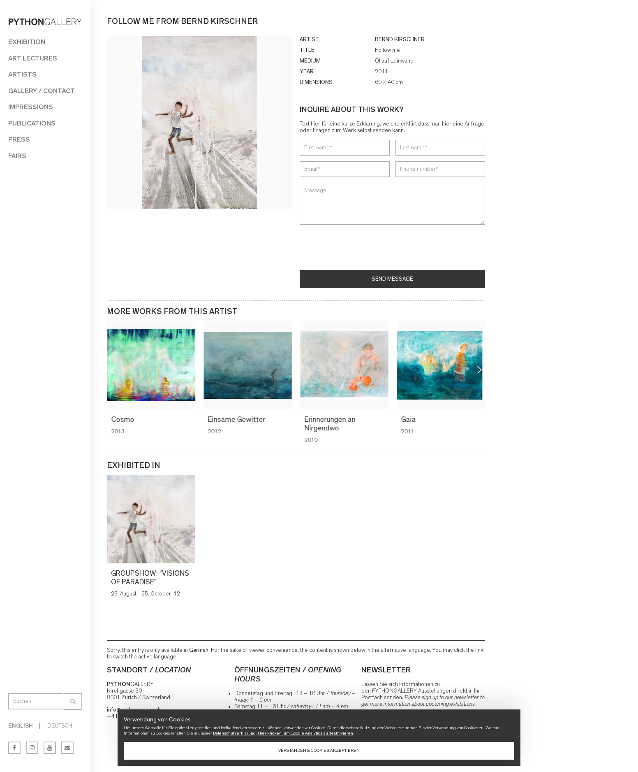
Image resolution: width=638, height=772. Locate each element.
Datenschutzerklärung (234, 733)
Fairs (17, 155)
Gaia (409, 419)
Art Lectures (32, 58)
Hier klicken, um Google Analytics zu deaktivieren (305, 733)
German (198, 650)
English (20, 726)
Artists (22, 74)
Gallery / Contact (41, 90)
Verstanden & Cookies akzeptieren (319, 750)
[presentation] (362, 248)
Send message (392, 279)
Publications (31, 123)
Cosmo (123, 419)
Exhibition (26, 41)
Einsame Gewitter (237, 419)
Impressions (30, 106)
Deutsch (59, 726)
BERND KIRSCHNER (400, 39)
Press (19, 139)
